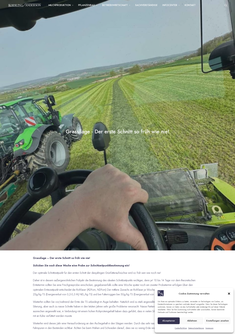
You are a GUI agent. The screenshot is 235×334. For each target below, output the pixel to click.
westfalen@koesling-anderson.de (115, 275)
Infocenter (172, 6)
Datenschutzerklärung (196, 328)
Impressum (209, 328)
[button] (229, 293)
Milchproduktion (61, 6)
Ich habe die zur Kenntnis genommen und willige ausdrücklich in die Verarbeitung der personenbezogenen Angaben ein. (192, 278)
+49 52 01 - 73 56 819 (107, 260)
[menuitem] (61, 6)
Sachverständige (147, 6)
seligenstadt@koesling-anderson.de (41, 267)
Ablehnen (192, 320)
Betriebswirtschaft (117, 6)
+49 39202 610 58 (30, 228)
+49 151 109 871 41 (30, 260)
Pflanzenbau (88, 6)
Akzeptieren (168, 320)
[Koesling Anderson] (25, 6)
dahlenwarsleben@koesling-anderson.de (44, 236)
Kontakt (191, 6)
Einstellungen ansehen (217, 320)
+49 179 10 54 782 (105, 267)
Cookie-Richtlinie (181, 328)
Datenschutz (99, 326)
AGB (87, 326)
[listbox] (192, 243)
